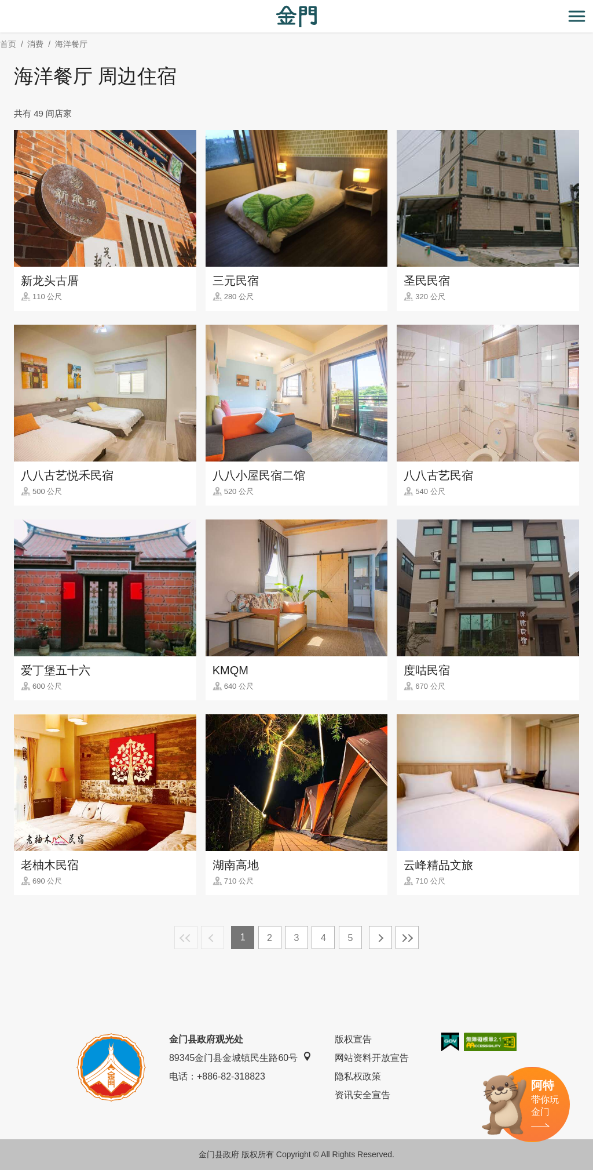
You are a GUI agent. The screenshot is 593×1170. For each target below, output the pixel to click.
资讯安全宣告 (362, 1095)
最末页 (407, 937)
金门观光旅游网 (296, 16)
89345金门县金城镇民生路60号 (240, 1057)
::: (4, 7)
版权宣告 (353, 1039)
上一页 (212, 937)
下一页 (380, 937)
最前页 (185, 937)
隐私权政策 (358, 1076)
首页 (8, 44)
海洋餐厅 (71, 44)
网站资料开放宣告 (372, 1058)
